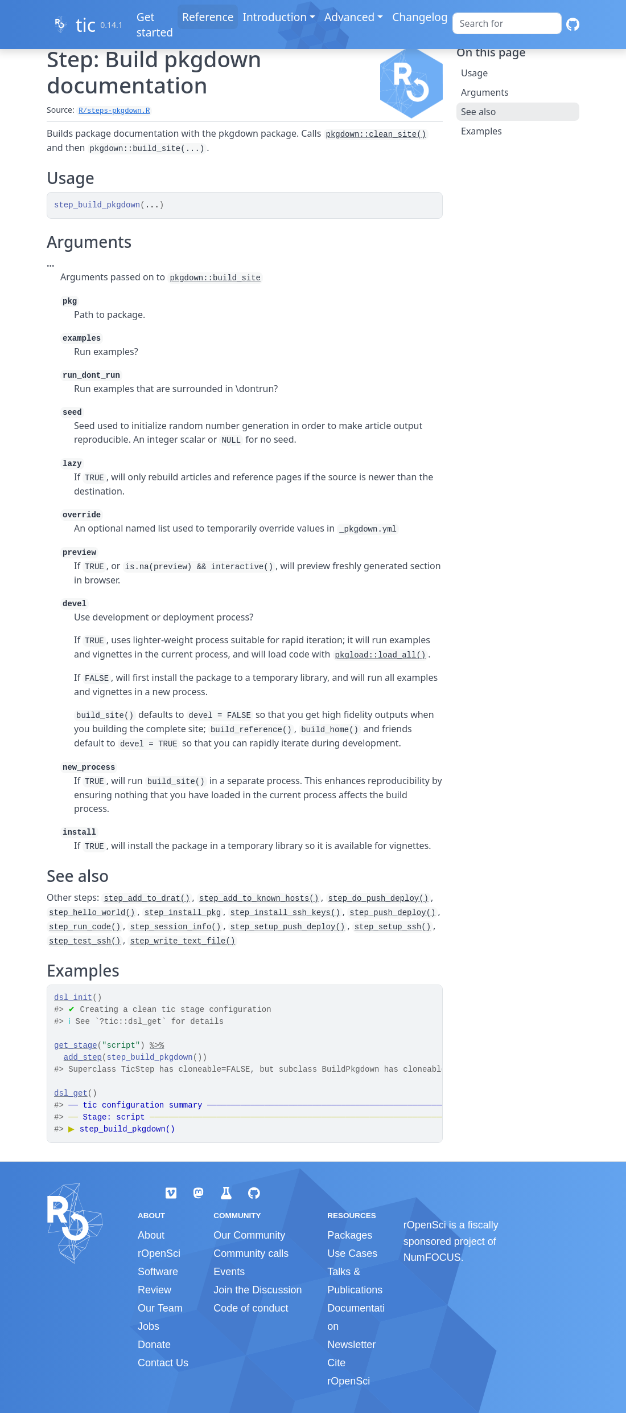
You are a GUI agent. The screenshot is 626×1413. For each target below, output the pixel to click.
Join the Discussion (257, 1290)
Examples (481, 131)
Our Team (160, 1308)
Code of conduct (250, 1308)
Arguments (485, 92)
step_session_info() (175, 927)
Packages (349, 1235)
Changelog (420, 16)
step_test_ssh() (85, 941)
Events (229, 1271)
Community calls (251, 1253)
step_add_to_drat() (147, 898)
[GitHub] (573, 25)
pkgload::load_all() (380, 655)
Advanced (349, 16)
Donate (154, 1344)
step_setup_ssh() (393, 927)
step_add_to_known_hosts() (259, 898)
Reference (207, 16)
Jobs (148, 1326)
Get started (155, 24)
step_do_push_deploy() (378, 898)
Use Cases (352, 1253)
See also (478, 111)
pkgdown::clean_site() (376, 134)
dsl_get (71, 1093)
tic (86, 24)
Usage (474, 73)
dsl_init (73, 997)
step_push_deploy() (392, 912)
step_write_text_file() (182, 941)
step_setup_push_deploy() (287, 927)
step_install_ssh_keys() (285, 912)
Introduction (274, 16)
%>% (157, 1045)
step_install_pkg (183, 912)
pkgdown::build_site (215, 278)
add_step (83, 1057)
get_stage (75, 1045)
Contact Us (163, 1363)
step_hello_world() (92, 912)
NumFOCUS (432, 1257)
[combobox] (507, 23)
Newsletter (351, 1344)
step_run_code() (85, 927)
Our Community (249, 1235)
